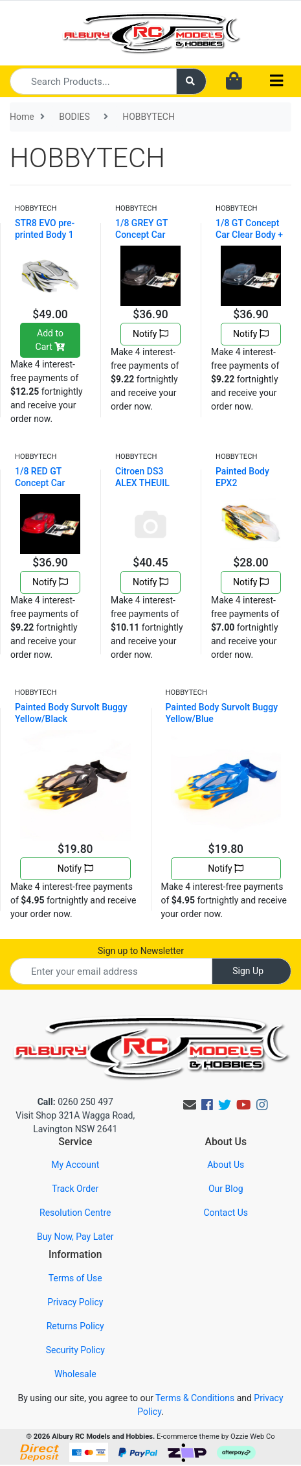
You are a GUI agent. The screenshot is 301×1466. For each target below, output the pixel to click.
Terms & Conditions (194, 1398)
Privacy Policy (75, 1302)
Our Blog (225, 1188)
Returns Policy (75, 1326)
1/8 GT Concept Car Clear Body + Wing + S (249, 234)
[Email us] (189, 1105)
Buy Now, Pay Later (75, 1236)
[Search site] (191, 81)
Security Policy (75, 1350)
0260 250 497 (75, 1102)
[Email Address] (111, 971)
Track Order (75, 1188)
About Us (225, 1164)
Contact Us (225, 1212)
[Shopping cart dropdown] (234, 81)
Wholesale (75, 1374)
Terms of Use (75, 1278)
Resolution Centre (75, 1212)
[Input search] (93, 81)
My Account (75, 1164)
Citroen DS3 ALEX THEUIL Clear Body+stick (149, 483)
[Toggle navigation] (276, 81)
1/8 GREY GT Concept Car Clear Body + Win (149, 234)
